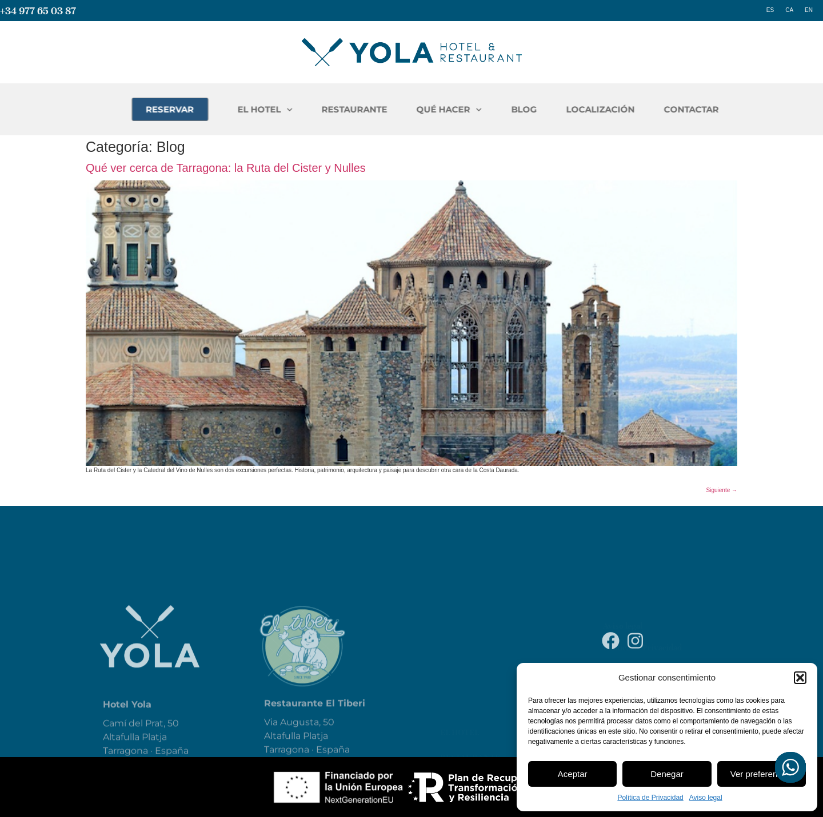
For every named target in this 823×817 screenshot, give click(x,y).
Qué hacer (464, 733)
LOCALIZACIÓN (644, 109)
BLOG (568, 109)
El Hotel (459, 683)
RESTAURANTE (399, 109)
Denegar (667, 774)
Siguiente (721, 490)
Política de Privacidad (650, 798)
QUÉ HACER (493, 110)
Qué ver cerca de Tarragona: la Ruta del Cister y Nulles (226, 168)
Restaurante (470, 708)
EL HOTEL (309, 110)
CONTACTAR (735, 109)
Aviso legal (705, 798)
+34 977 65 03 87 (38, 10)
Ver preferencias (761, 774)
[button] (800, 677)
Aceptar (573, 774)
